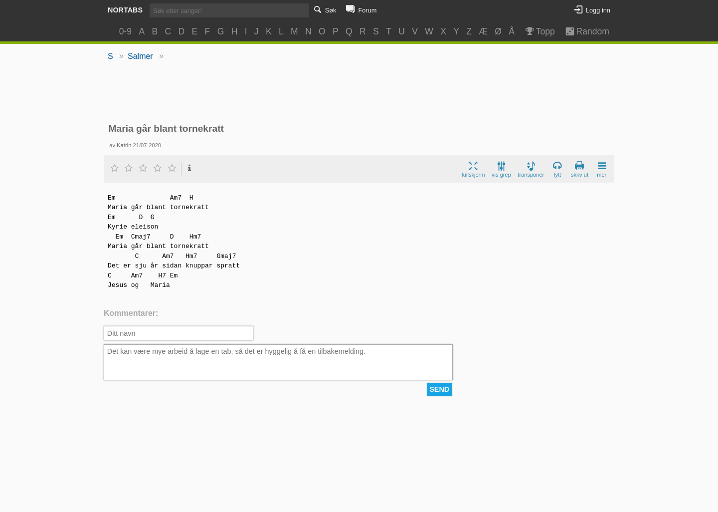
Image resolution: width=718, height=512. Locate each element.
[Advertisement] (359, 92)
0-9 (125, 31)
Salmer (140, 56)
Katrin (124, 145)
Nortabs (125, 10)
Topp (539, 31)
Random (582, 31)
